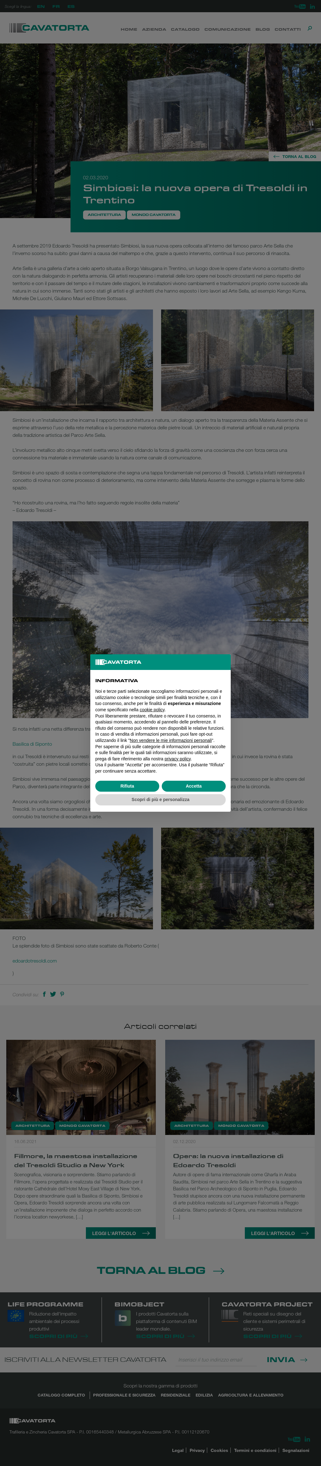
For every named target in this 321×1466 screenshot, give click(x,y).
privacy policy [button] (178, 758)
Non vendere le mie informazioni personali (171, 740)
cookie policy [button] (152, 709)
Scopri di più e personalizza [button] (160, 799)
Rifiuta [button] (127, 786)
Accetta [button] (194, 786)
